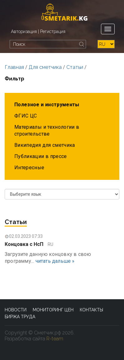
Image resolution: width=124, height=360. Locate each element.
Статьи (74, 67)
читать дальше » (55, 261)
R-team (54, 339)
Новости (15, 309)
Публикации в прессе (40, 156)
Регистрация (52, 31)
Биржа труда (20, 316)
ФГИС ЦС (25, 116)
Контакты (91, 309)
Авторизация (24, 31)
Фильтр (14, 79)
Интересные (29, 167)
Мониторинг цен (53, 309)
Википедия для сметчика (44, 145)
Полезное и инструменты (46, 105)
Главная (14, 67)
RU (50, 244)
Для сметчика (45, 67)
